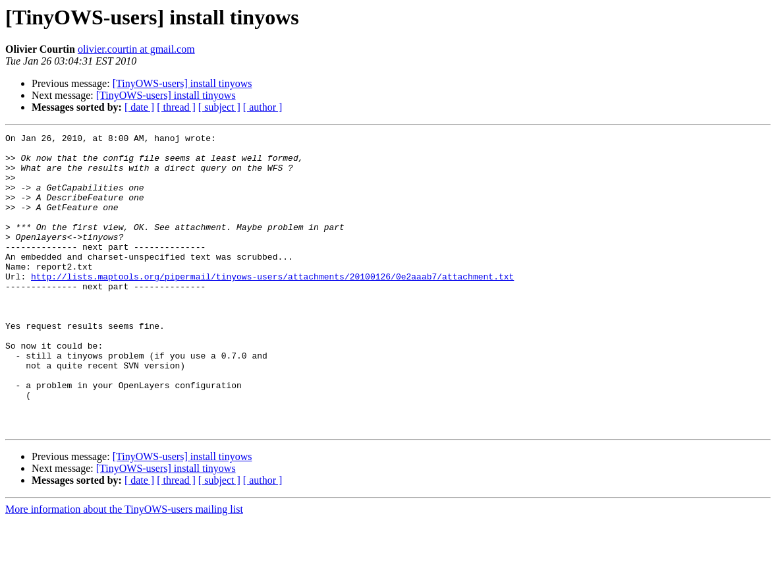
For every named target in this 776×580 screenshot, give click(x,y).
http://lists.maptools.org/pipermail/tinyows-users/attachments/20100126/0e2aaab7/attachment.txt (272, 306)
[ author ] (263, 107)
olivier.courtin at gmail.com (136, 49)
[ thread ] (176, 107)
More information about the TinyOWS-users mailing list (124, 568)
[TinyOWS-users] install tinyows (182, 83)
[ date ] (139, 107)
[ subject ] (219, 107)
